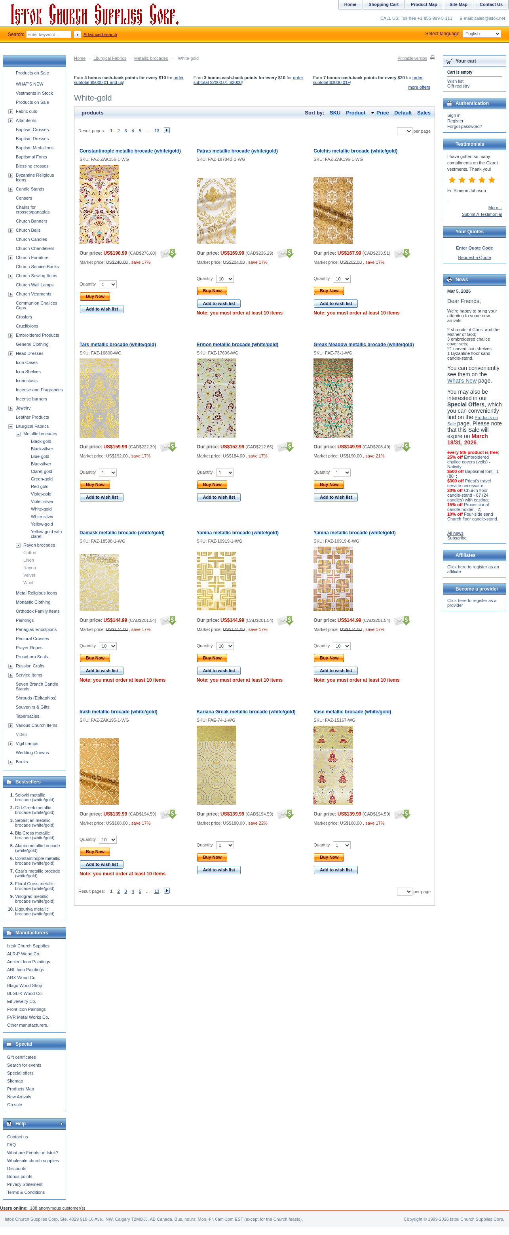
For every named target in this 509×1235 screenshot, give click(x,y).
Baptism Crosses (32, 129)
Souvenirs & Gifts (32, 707)
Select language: (463, 33)
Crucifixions (27, 326)
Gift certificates (21, 1057)
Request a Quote (474, 257)
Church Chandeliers (35, 248)
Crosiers (24, 316)
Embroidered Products (37, 335)
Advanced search (100, 34)
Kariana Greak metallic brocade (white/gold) (246, 712)
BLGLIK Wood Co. (25, 993)
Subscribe (457, 538)
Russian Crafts (30, 665)
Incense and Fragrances (39, 389)
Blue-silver (41, 463)
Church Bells (28, 230)
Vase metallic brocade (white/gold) (352, 712)
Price (382, 113)
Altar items (26, 120)
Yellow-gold (42, 524)
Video (21, 734)
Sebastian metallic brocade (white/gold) (35, 822)
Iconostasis (27, 380)
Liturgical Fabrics (109, 58)
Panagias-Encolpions (36, 629)
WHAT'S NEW (30, 84)
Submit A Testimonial (482, 214)
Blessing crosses (32, 166)
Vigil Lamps (27, 743)
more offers (419, 87)
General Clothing (32, 344)
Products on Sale (32, 73)
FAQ (11, 1144)
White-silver (42, 516)
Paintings (25, 620)
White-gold (41, 509)
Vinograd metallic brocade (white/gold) (35, 898)
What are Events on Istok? (32, 1152)
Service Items (29, 675)
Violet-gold (41, 494)
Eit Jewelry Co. (21, 1001)
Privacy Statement (24, 1184)
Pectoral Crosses (32, 638)
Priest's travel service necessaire (469, 483)
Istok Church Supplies (28, 945)
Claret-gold (41, 471)
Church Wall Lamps (35, 284)
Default (403, 113)
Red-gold (40, 486)
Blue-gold (40, 456)
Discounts (16, 1168)
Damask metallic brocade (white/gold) (122, 533)
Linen (28, 560)
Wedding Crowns (32, 752)
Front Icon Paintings (26, 1009)
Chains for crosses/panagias (33, 209)
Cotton (29, 552)
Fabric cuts (26, 111)
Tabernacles (27, 716)
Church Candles (31, 239)
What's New (462, 380)
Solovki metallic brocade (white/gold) (35, 797)
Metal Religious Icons (36, 593)
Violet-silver (42, 501)
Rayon (29, 567)
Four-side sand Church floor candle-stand (472, 516)
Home (79, 58)
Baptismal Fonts (31, 156)
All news (455, 533)
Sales (424, 113)
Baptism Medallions (34, 147)
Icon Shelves (28, 371)
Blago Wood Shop (24, 985)
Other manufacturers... (29, 1025)
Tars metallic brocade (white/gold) (118, 344)
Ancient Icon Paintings (28, 961)
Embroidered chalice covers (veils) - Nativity (468, 462)
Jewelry (23, 408)
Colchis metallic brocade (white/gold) (355, 151)
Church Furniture (32, 257)
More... (495, 207)
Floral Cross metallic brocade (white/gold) (35, 886)
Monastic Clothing (33, 602)
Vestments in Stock (34, 93)
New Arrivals (19, 1096)
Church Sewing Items (36, 275)
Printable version (412, 58)
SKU (335, 113)
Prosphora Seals (32, 656)
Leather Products (32, 417)
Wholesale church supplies (33, 1160)
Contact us (17, 1136)
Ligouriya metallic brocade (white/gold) (35, 911)
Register (455, 120)
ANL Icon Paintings (25, 969)
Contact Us (491, 4)
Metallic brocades (151, 58)
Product (355, 113)
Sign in (454, 115)
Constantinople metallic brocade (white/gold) (130, 151)
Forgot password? (464, 126)
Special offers (20, 1073)
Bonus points (19, 1176)
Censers (24, 198)
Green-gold (42, 478)
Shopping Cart (383, 4)
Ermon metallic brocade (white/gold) (238, 344)
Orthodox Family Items (38, 611)
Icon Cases (27, 362)
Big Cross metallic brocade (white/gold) (35, 835)
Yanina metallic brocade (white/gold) (238, 533)
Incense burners (31, 398)
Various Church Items (36, 725)
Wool (28, 582)
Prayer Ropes (29, 647)
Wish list (455, 81)
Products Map (20, 1088)
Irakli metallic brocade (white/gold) (119, 712)
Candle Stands (30, 189)
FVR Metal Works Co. (28, 1017)
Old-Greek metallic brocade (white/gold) (35, 810)
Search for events (24, 1065)
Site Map (458, 4)
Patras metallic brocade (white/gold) (237, 151)
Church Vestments (33, 294)
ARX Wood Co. (21, 977)
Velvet (29, 575)
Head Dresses (30, 353)
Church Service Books (37, 266)
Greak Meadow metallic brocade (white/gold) (363, 344)
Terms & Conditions (26, 1192)
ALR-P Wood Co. (23, 953)
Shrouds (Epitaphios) (36, 698)
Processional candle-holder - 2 (468, 507)
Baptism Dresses (32, 138)
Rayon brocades (39, 545)
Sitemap (15, 1081)
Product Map (424, 4)
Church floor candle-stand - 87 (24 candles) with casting (467, 495)
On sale (14, 1104)
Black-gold (41, 441)
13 (156, 130)
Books (22, 761)
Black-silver (42, 448)
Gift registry (458, 86)
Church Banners (31, 221)
